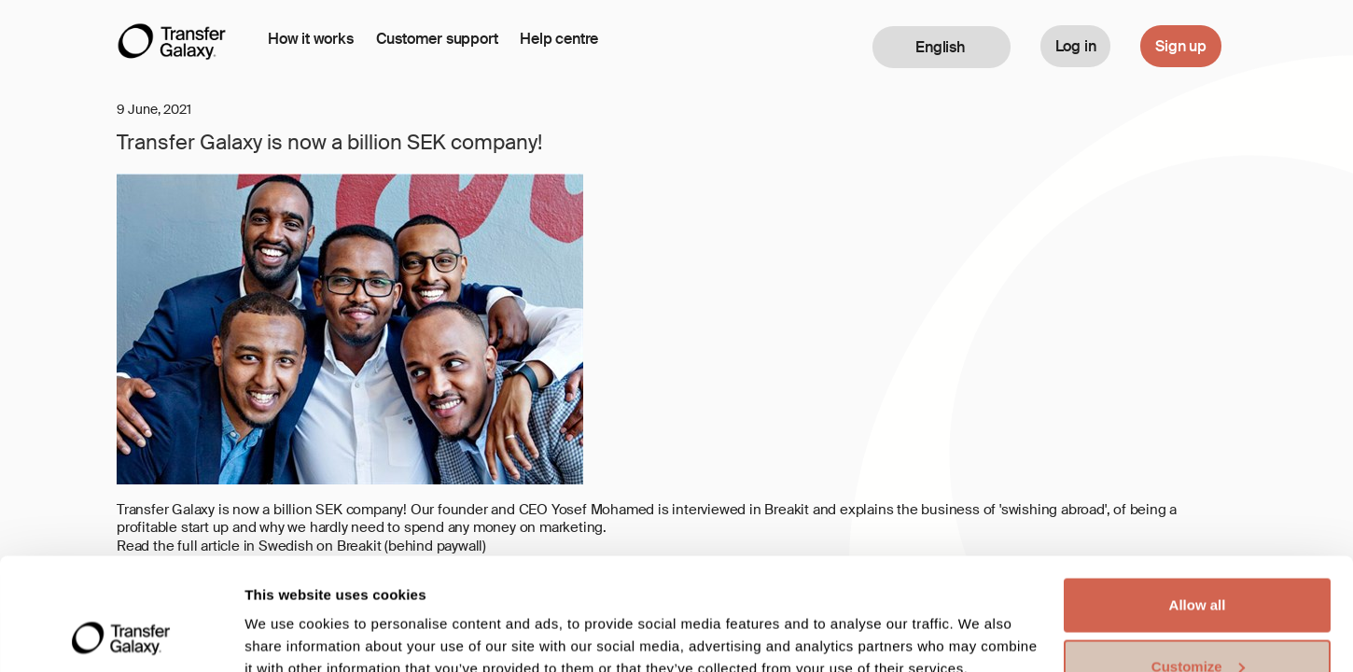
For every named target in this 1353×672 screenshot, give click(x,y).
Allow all (1197, 500)
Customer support (437, 39)
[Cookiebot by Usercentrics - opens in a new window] (120, 636)
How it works (311, 39)
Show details (287, 615)
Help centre (559, 39)
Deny (1197, 622)
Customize (1198, 561)
